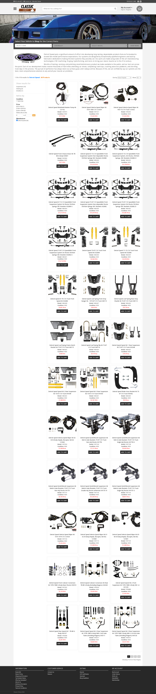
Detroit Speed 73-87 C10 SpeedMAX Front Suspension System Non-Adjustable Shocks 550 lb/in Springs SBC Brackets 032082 (94, 204)
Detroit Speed (34, 77)
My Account (115, 672)
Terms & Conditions (21, 688)
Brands (82, 672)
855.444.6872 (18, 1)
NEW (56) (19, 101)
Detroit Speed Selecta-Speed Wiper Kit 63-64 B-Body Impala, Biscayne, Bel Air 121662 (62, 440)
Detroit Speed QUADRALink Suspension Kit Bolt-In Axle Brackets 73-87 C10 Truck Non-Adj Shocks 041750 (94, 440)
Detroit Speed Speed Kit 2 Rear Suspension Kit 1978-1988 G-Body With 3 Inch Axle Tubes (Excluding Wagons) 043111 (94, 633)
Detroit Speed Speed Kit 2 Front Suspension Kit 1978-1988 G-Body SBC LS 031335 (125, 585)
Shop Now (134, 46)
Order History (116, 674)
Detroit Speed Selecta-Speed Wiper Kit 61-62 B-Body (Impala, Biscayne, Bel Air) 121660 (94, 537)
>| (139, 656)
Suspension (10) (21, 86)
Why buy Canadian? (21, 680)
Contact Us (27, 1)
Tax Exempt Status (20, 678)
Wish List (114, 676)
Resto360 (18, 672)
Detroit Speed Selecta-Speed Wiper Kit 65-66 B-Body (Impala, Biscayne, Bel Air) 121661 (125, 537)
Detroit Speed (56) (22, 120)
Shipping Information (21, 676)
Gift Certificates (84, 674)
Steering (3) (19, 88)
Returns (50, 674)
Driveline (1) (19, 91)
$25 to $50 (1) (20, 106)
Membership (115, 680)
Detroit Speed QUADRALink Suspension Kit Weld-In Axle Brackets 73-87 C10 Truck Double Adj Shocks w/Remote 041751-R (94, 488)
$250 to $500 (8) (21, 110)
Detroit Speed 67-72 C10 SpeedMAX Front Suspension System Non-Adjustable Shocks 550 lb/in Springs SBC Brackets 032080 (94, 156)
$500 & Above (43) (21, 112)
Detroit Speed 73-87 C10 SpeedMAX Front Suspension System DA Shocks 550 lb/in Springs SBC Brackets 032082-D (125, 204)
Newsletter (115, 678)
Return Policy (19, 674)
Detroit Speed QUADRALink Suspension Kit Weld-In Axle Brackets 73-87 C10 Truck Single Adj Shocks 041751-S (126, 488)
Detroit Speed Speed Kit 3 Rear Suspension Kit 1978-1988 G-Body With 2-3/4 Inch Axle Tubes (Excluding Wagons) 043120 (126, 633)
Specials (82, 676)
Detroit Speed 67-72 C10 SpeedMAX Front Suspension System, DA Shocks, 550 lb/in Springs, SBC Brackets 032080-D (125, 156)
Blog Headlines (84, 678)
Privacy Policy (19, 686)
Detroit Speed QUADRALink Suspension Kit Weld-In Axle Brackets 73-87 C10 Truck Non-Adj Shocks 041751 (62, 488)
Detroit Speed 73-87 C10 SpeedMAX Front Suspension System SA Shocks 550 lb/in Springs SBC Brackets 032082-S (62, 252)
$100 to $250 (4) (21, 108)
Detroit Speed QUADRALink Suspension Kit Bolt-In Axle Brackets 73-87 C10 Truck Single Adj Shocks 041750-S (126, 440)
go (34, 115)
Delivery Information (21, 684)
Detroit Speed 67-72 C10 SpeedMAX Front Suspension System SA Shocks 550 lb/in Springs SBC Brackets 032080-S (62, 204)
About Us (18, 682)
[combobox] (33, 45)
